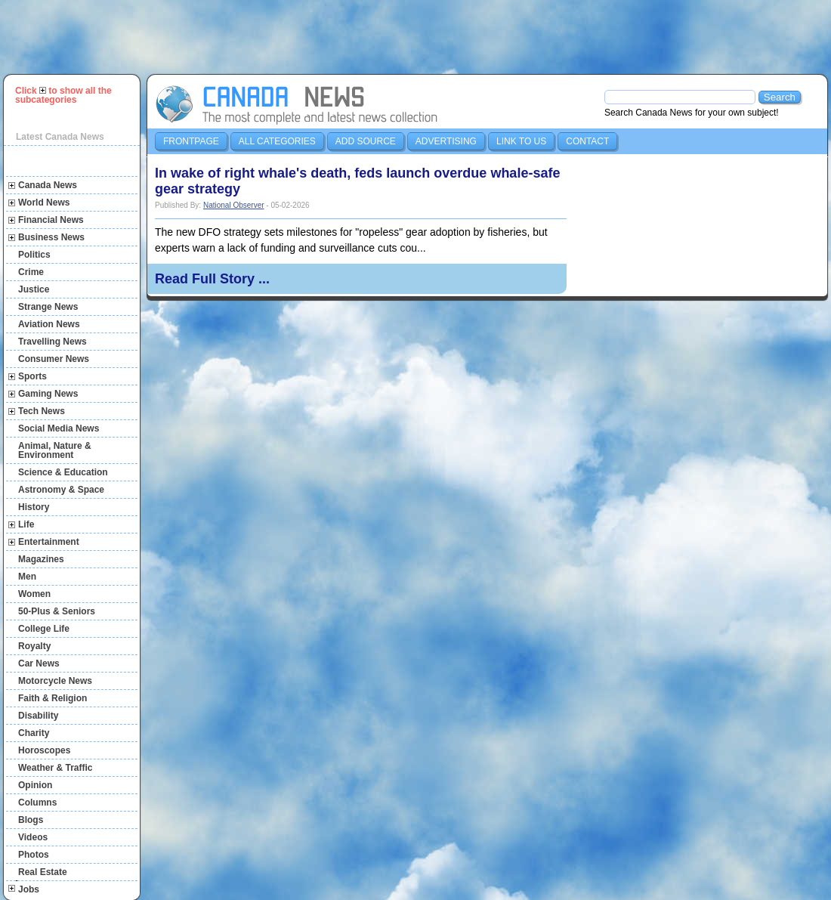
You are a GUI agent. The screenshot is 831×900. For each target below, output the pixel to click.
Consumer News (53, 359)
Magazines (41, 559)
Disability (38, 715)
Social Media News (58, 428)
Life (26, 524)
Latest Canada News (60, 136)
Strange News (48, 307)
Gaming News (48, 393)
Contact (587, 141)
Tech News (41, 411)
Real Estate (42, 872)
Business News (51, 237)
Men (27, 576)
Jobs (28, 889)
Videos (33, 837)
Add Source (365, 141)
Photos (33, 854)
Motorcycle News (55, 681)
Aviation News (49, 324)
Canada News (47, 185)
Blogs (30, 820)
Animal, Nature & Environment (54, 450)
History (33, 507)
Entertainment (48, 542)
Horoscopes (44, 750)
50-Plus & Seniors (56, 611)
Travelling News (52, 341)
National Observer (233, 205)
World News (44, 202)
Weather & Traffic (55, 767)
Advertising (446, 141)
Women (34, 594)
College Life (44, 628)
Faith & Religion (52, 698)
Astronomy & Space (61, 489)
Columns (37, 802)
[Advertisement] (422, 37)
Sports (32, 376)
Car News (39, 663)
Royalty (34, 646)
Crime (31, 272)
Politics (34, 254)
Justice (33, 289)
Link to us (521, 141)
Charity (33, 733)
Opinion (35, 785)
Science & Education (63, 472)
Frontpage (191, 141)
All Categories (277, 141)
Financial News (51, 220)
